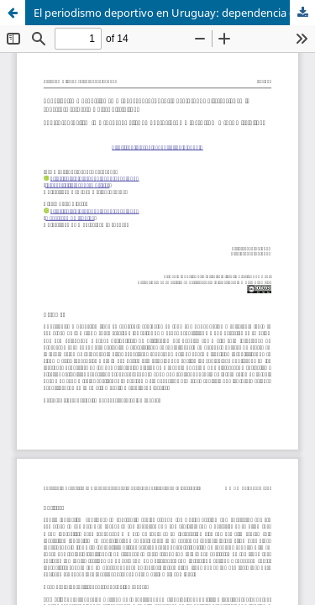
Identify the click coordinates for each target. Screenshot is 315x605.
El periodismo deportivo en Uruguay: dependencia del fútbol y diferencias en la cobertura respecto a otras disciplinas (174, 12)
